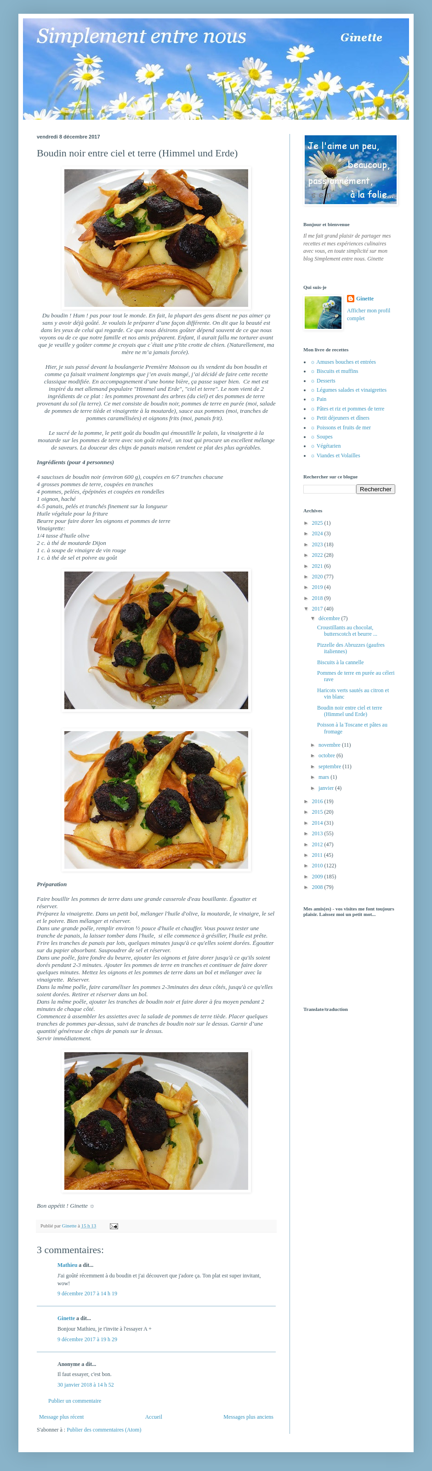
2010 (318, 865)
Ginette (66, 1318)
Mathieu (67, 1265)
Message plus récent (61, 1417)
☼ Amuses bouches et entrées (343, 362)
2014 (318, 823)
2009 (318, 876)
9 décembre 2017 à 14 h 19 (87, 1293)
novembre (330, 745)
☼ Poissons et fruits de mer (340, 427)
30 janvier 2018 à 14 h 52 (85, 1385)
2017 (318, 608)
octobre (327, 755)
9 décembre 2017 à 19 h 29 (87, 1339)
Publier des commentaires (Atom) (104, 1430)
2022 (318, 555)
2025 (318, 523)
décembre (329, 618)
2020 (318, 576)
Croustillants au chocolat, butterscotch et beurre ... (347, 630)
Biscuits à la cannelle (340, 662)
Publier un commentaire (74, 1401)
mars (324, 777)
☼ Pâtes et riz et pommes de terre (347, 408)
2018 (318, 598)
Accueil (153, 1417)
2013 (318, 833)
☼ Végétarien (325, 446)
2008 (318, 887)
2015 (318, 812)
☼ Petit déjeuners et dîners (339, 418)
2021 (318, 566)
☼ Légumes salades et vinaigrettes (348, 390)
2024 (318, 533)
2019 (318, 587)
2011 (318, 855)
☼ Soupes (321, 436)
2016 (318, 801)
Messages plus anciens (248, 1417)
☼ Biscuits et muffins (334, 371)
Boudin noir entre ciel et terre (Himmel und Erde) (349, 711)
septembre (330, 766)
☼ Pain (318, 399)
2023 (318, 544)
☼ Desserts (322, 380)
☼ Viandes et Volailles (335, 455)
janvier (326, 788)
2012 (318, 844)
